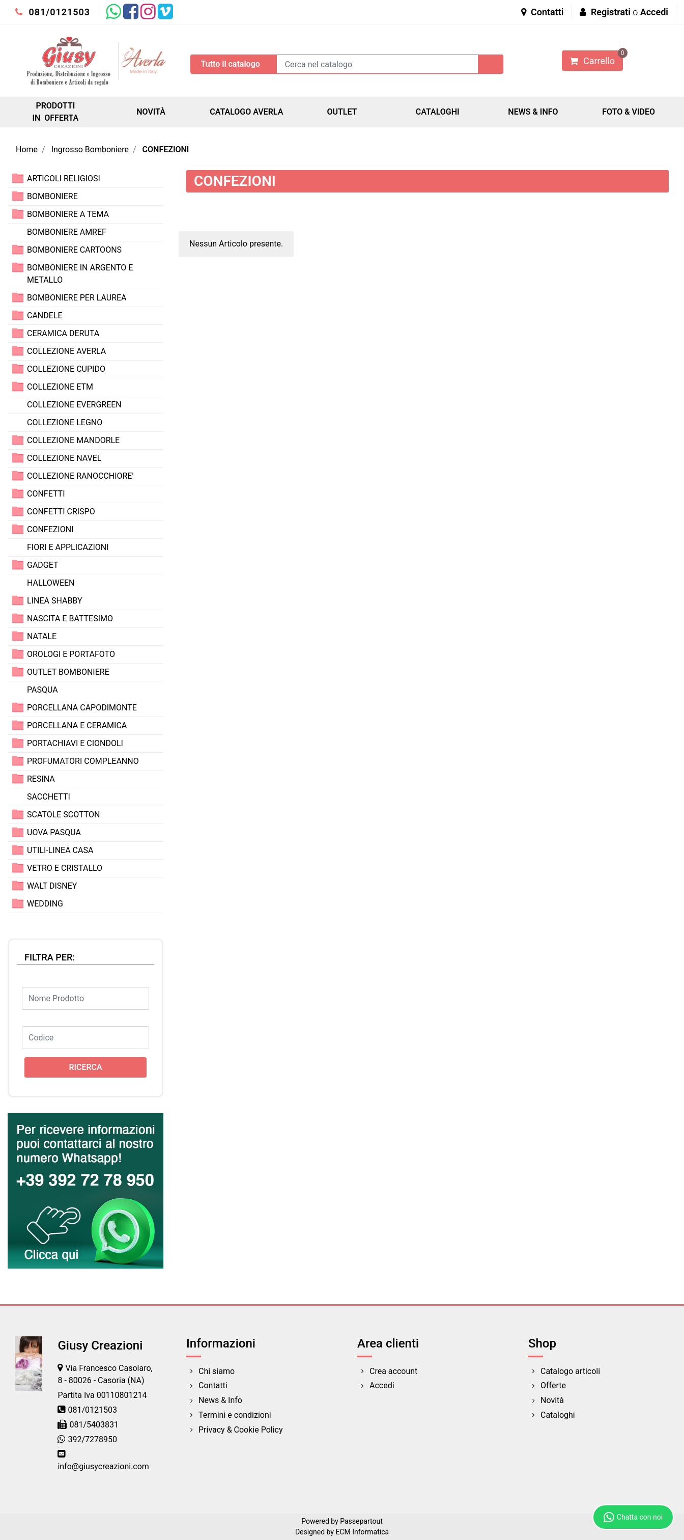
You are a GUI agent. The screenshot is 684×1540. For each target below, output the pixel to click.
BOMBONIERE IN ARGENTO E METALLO (80, 274)
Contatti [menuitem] (212, 1385)
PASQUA (42, 690)
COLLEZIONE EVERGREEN (74, 404)
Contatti (542, 12)
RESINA (41, 779)
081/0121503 (52, 12)
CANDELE (45, 315)
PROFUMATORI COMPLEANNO (83, 761)
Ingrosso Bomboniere (90, 149)
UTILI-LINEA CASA (60, 850)
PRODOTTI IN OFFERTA (55, 112)
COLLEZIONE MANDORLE (73, 440)
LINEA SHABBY (54, 601)
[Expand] (18, 178)
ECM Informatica (362, 1532)
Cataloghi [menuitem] (557, 1415)
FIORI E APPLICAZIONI (68, 547)
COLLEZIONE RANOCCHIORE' (80, 476)
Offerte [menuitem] (553, 1385)
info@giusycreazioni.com (103, 1466)
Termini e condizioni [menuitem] (234, 1415)
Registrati (611, 12)
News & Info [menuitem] (220, 1400)
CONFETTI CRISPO (61, 511)
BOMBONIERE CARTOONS (74, 250)
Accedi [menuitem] (381, 1385)
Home (27, 149)
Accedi (654, 12)
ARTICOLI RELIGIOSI (63, 178)
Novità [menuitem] (552, 1400)
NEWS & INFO (533, 112)
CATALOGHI (438, 112)
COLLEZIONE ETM (60, 387)
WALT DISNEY (52, 886)
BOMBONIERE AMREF (66, 232)
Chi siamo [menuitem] (216, 1371)
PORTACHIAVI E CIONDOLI (75, 743)
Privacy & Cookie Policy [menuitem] (240, 1430)
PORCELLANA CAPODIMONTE (82, 707)
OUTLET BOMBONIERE (68, 672)
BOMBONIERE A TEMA (68, 214)
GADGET (43, 565)
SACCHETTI (48, 797)
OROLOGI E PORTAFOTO (71, 654)
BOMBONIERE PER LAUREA (77, 297)
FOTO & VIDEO (628, 112)
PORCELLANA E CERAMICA (77, 725)
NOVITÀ (150, 112)
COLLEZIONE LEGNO (64, 422)
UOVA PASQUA (54, 832)
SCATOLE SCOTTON (63, 814)
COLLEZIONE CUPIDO (66, 369)
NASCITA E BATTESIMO (70, 618)
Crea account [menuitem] (393, 1371)
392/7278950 (92, 1439)
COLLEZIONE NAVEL (64, 458)
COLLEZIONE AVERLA (66, 351)
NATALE (41, 636)
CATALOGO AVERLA (246, 112)
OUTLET (342, 112)
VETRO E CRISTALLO (64, 868)
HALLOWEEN (51, 583)
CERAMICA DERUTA (63, 333)
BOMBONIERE (52, 196)
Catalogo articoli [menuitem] (570, 1371)
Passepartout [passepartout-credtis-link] (361, 1521)
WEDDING (45, 904)
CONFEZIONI (165, 149)
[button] (490, 64)
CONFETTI (46, 494)
